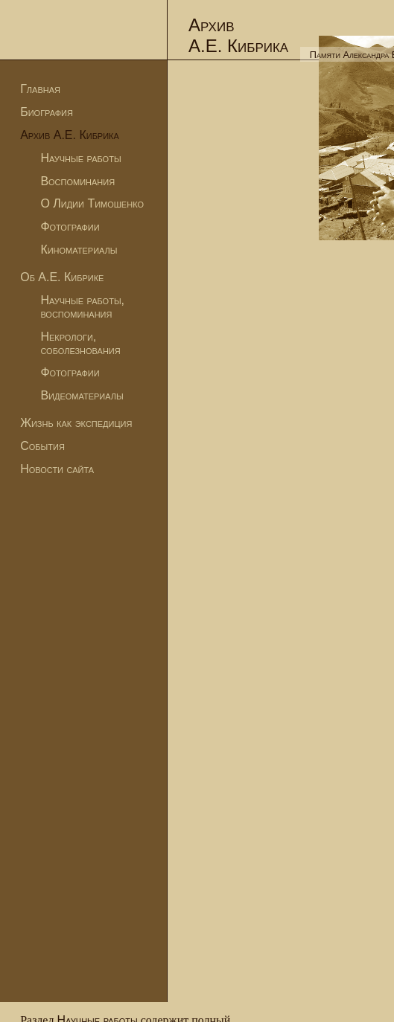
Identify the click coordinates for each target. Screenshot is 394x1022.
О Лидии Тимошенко (92, 203)
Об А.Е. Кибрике (62, 277)
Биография (46, 112)
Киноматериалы (78, 249)
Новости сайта (57, 469)
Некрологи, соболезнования (80, 343)
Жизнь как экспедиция (76, 423)
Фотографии (69, 226)
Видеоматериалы (81, 395)
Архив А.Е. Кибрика (69, 135)
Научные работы (80, 158)
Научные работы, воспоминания (82, 307)
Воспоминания (77, 181)
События (42, 446)
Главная (40, 89)
